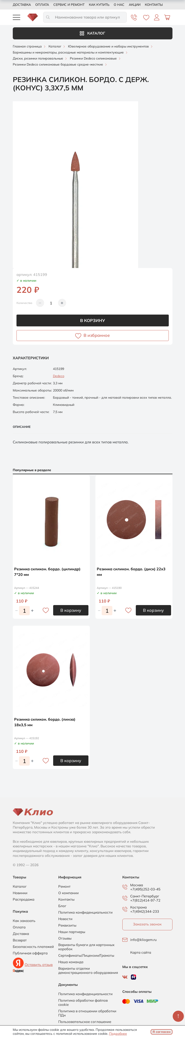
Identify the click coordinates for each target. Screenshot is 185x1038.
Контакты (154, 5)
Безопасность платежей (33, 947)
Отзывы (64, 938)
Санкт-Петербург (144, 896)
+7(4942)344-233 (144, 911)
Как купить (99, 5)
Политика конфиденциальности (85, 912)
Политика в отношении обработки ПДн (87, 1013)
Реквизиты (67, 925)
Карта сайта (140, 952)
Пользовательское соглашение (84, 1022)
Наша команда (70, 962)
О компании (68, 893)
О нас (119, 5)
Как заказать (24, 921)
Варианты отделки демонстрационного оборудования (88, 970)
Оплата (42, 5)
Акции (134, 5)
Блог (62, 906)
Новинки (20, 893)
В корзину (92, 320)
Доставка (22, 5)
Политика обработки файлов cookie (83, 1002)
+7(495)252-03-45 (145, 889)
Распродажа (23, 899)
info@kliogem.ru (143, 940)
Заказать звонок (147, 924)
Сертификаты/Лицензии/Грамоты (86, 955)
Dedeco (58, 376)
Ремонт (64, 886)
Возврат (20, 940)
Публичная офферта (30, 953)
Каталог (92, 33)
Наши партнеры (71, 932)
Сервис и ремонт (68, 5)
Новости (65, 919)
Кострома (138, 907)
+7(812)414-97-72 (145, 900)
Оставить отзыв (39, 964)
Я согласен (162, 1032)
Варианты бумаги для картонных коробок (86, 947)
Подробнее (118, 1034)
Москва (136, 885)
